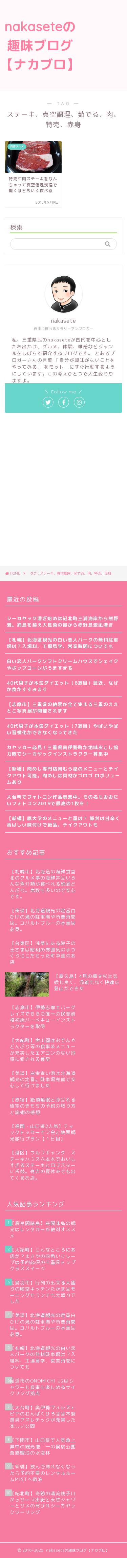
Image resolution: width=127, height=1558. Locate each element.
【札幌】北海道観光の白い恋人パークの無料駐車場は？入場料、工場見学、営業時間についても (63, 642)
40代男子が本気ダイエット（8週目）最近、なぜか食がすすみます (63, 686)
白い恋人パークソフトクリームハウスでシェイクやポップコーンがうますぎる (63, 664)
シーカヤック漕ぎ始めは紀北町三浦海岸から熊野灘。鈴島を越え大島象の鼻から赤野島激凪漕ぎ (63, 621)
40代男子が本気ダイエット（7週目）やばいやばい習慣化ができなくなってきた (63, 729)
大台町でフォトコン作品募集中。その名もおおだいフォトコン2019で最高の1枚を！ (63, 800)
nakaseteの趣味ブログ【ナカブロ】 (40, 45)
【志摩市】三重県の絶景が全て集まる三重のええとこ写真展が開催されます (63, 707)
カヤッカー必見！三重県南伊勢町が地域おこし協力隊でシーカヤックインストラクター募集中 (63, 750)
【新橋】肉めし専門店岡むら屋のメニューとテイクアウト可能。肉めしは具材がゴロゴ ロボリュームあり (63, 775)
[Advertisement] (103, 28)
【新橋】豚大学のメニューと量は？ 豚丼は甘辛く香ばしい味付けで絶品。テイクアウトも (63, 821)
